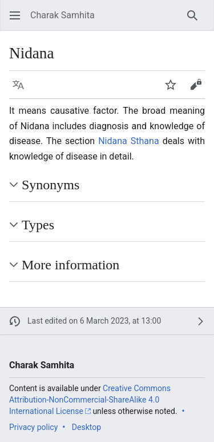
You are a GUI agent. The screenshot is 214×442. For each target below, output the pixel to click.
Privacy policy (33, 427)
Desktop (86, 427)
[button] (14, 15)
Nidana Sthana (128, 141)
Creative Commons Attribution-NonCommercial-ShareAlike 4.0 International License (90, 399)
